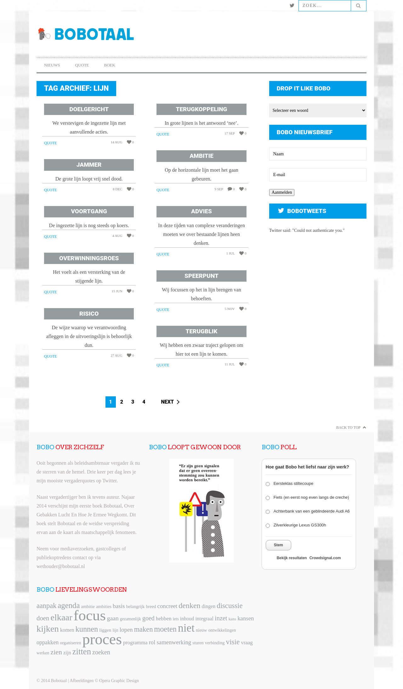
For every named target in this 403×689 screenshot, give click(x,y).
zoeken (101, 652)
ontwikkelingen (222, 630)
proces (102, 639)
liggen (105, 630)
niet (186, 628)
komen (67, 630)
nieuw (201, 630)
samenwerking (173, 642)
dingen (209, 606)
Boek (109, 65)
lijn (115, 630)
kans (232, 619)
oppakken (48, 642)
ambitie (88, 606)
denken (189, 605)
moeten (165, 629)
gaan (113, 618)
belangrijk (135, 606)
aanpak (46, 606)
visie (233, 642)
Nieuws (52, 65)
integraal (204, 619)
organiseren (70, 642)
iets (176, 619)
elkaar (61, 617)
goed (148, 618)
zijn (67, 653)
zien (56, 652)
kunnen (87, 629)
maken (143, 629)
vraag (247, 643)
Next (167, 402)
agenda (69, 605)
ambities (103, 606)
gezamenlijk (130, 619)
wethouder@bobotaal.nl (61, 566)
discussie (229, 606)
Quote (82, 65)
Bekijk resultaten (292, 558)
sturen (197, 642)
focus (90, 615)
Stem (278, 545)
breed (151, 606)
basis (119, 606)
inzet (221, 618)
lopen (126, 629)
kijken (48, 629)
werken (43, 653)
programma (135, 643)
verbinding (215, 642)
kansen (245, 618)
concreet (167, 606)
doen (43, 618)
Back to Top (348, 427)
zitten (81, 651)
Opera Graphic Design (119, 680)
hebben (164, 619)
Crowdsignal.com (325, 558)
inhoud (187, 618)
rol (152, 642)
